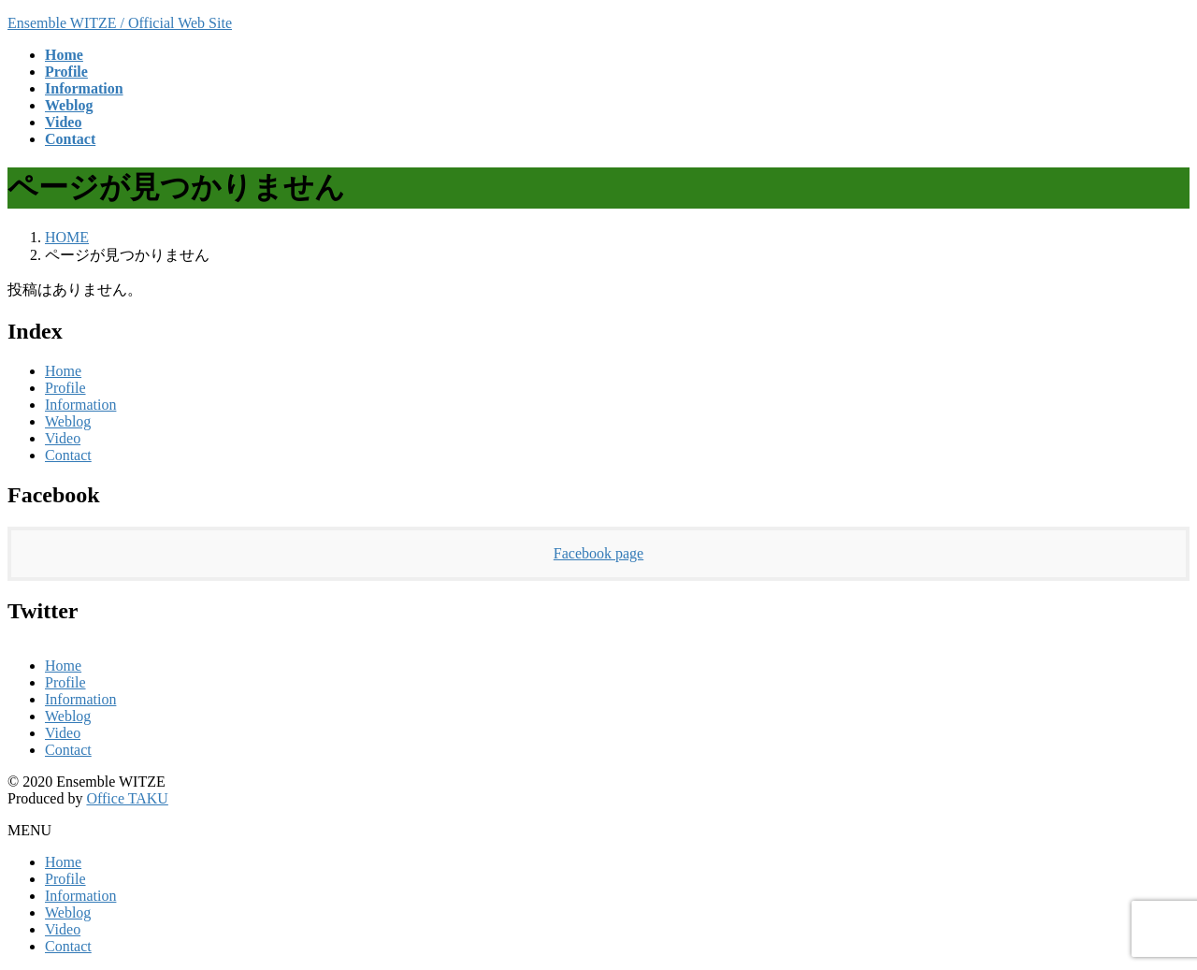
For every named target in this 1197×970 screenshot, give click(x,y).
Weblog (68, 421)
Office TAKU (126, 798)
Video (62, 438)
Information (80, 405)
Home (63, 371)
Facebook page (598, 553)
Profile (65, 388)
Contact (68, 455)
